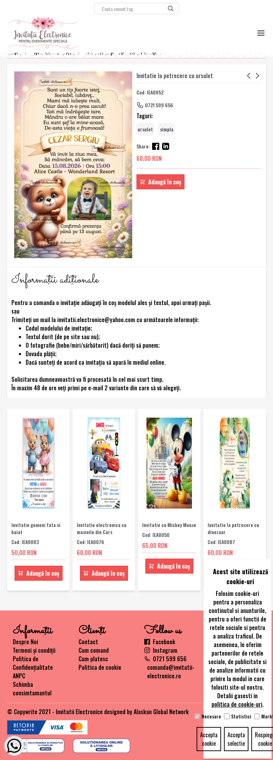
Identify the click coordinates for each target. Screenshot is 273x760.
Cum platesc (93, 659)
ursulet (145, 129)
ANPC (19, 676)
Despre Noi (25, 641)
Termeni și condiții (34, 650)
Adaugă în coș (160, 182)
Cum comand (94, 650)
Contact (88, 641)
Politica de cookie (100, 667)
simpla (166, 129)
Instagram (160, 650)
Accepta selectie (236, 739)
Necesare (211, 716)
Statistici (241, 716)
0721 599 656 (159, 105)
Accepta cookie (209, 739)
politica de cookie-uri (237, 704)
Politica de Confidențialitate (33, 663)
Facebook (159, 641)
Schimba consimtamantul (32, 688)
